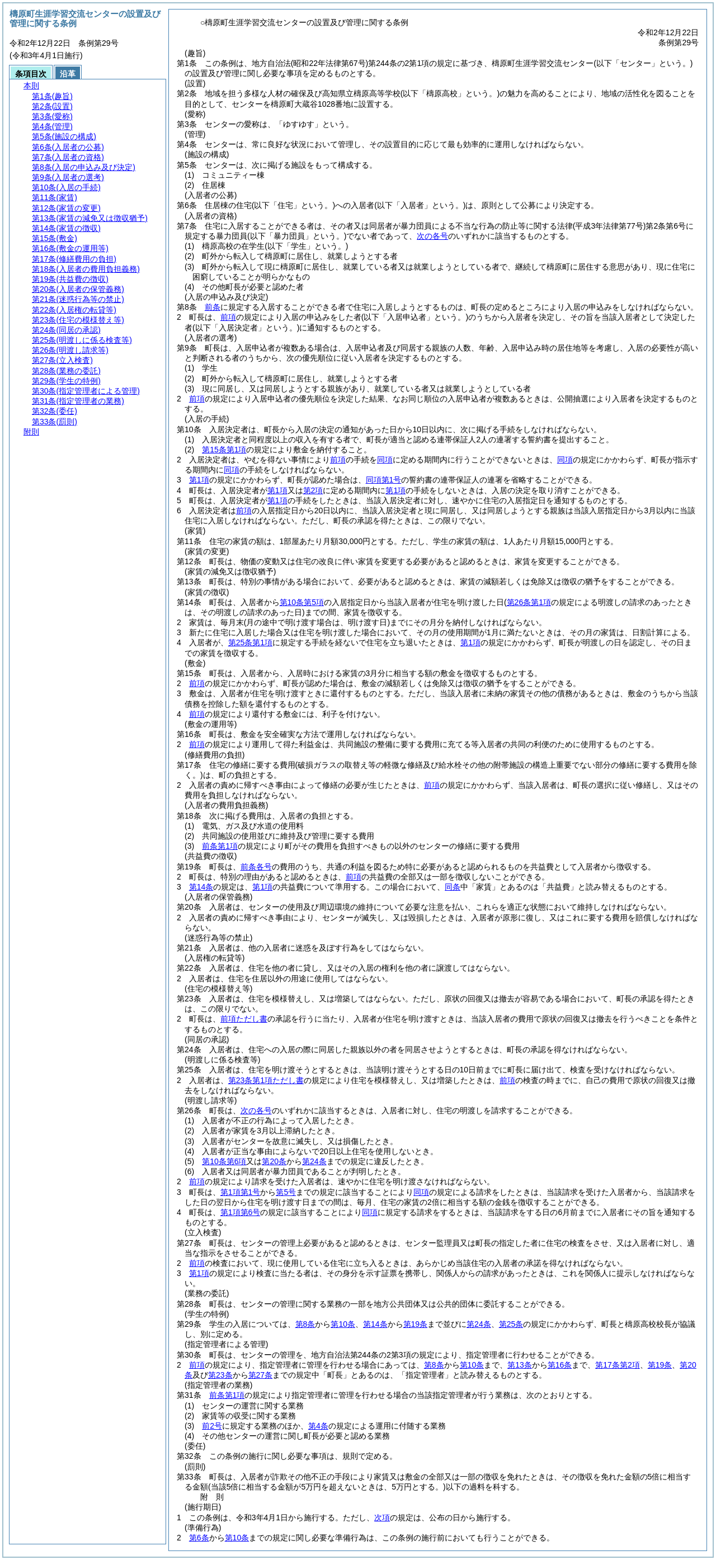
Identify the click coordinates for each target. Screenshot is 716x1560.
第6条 (199, 1537)
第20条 (274, 1161)
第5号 (286, 1192)
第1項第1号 (240, 1192)
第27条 (260, 1374)
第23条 (220, 1374)
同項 (385, 459)
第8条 (305, 1324)
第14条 (201, 886)
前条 (212, 306)
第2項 (313, 490)
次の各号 (432, 235)
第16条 (560, 1364)
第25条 (511, 1324)
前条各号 (256, 866)
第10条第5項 (302, 602)
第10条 (343, 1324)
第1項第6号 (240, 1212)
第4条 (318, 1425)
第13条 (519, 1364)
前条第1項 (220, 846)
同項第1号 (384, 479)
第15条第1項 (224, 449)
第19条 (415, 1324)
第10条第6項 (224, 1161)
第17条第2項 (617, 1364)
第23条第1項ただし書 (266, 1080)
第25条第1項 (250, 642)
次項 (382, 1517)
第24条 (314, 1161)
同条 (452, 886)
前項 (228, 317)
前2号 (212, 1425)
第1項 (199, 479)
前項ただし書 (243, 1018)
